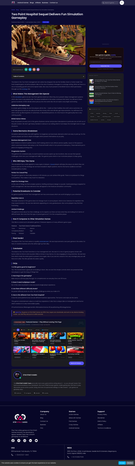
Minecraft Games (75, 418)
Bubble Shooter (94, 120)
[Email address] (105, 62)
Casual (52, 164)
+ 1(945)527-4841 (22, 455)
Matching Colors (106, 116)
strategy (24, 89)
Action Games (74, 415)
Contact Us (44, 422)
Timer (98, 116)
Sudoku (102, 120)
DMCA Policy (102, 422)
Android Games (23, 3)
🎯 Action (24, 330)
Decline (129, 463)
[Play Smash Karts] (21, 352)
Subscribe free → (106, 66)
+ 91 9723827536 (77, 457)
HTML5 (92, 113)
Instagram (28, 393)
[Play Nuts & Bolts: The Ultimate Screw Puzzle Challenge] (39, 339)
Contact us (54, 3)
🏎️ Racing (40, 330)
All (18, 330)
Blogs (32, 3)
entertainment (44, 241)
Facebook (18, 393)
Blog (17, 10)
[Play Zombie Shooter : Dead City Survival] (75, 339)
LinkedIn (38, 393)
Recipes (109, 120)
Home (13, 10)
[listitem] (105, 81)
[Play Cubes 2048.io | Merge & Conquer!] (39, 352)
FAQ (41, 429)
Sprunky (98, 113)
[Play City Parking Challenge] (75, 352)
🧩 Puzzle (32, 330)
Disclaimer (101, 418)
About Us (43, 415)
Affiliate (38, 3)
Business (45, 3)
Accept (122, 463)
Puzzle (116, 113)
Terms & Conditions (104, 429)
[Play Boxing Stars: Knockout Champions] (57, 352)
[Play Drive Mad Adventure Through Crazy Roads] (57, 339)
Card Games (117, 116)
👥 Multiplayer (50, 330)
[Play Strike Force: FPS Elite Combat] (21, 339)
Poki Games (73, 422)
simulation (18, 97)
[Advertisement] (106, 28)
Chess (110, 113)
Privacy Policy (102, 415)
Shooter (92, 116)
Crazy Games (73, 425)
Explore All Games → (76, 363)
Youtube (47, 393)
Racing (104, 113)
